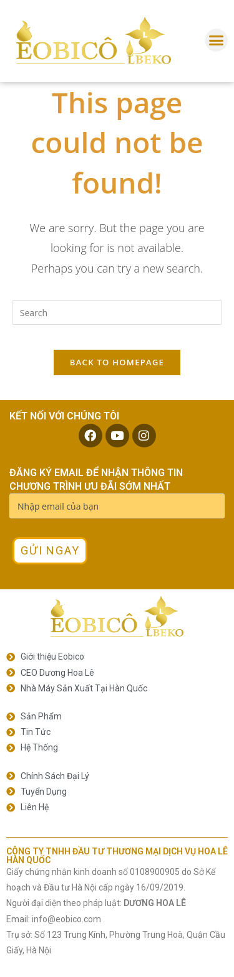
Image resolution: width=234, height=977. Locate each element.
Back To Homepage (117, 362)
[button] (216, 40)
